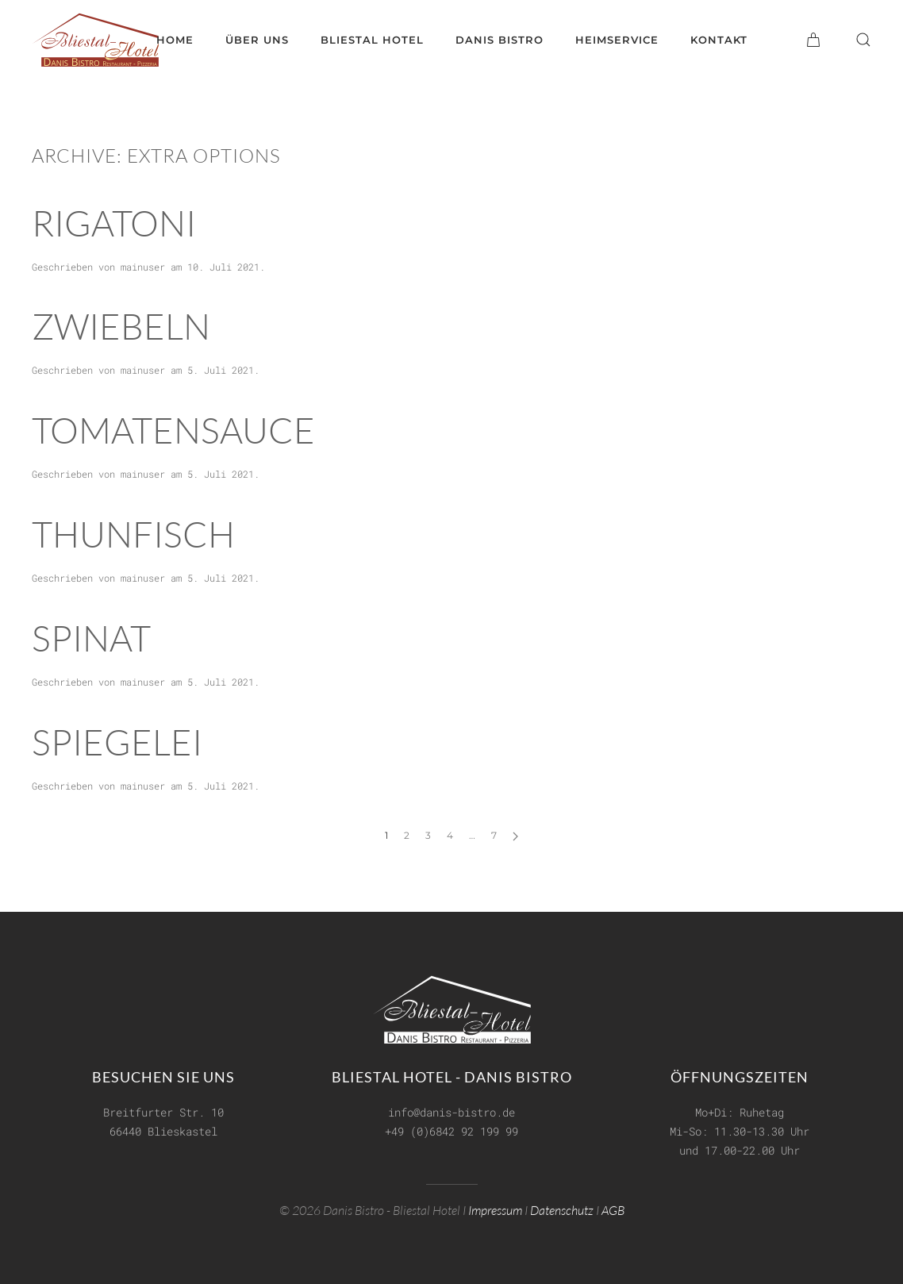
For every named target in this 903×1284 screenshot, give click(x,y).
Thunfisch (133, 534)
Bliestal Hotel (372, 39)
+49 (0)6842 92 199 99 (451, 1129)
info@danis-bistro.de (451, 1110)
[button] (863, 39)
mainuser (143, 266)
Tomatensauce (173, 430)
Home (175, 39)
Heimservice (617, 39)
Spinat (91, 637)
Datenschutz (562, 1208)
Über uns (257, 39)
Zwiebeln (121, 326)
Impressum (495, 1208)
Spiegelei (117, 741)
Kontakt (718, 39)
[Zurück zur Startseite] (95, 39)
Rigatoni (114, 222)
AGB (612, 1208)
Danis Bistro (499, 39)
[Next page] (515, 836)
